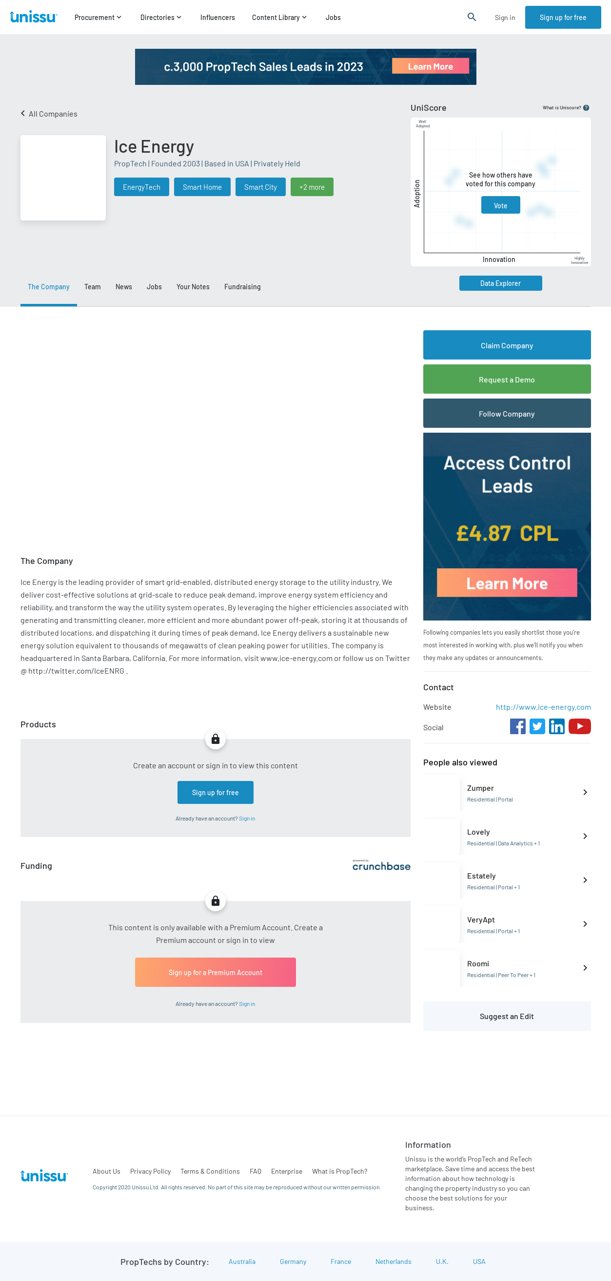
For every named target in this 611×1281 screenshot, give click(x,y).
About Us (106, 1171)
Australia (242, 1261)
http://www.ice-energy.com (543, 706)
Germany (293, 1261)
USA (479, 1261)
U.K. (442, 1261)
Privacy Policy (150, 1171)
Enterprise (286, 1171)
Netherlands (393, 1261)
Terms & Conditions (210, 1171)
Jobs (333, 17)
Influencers (217, 17)
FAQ (255, 1171)
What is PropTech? (339, 1171)
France (341, 1261)
